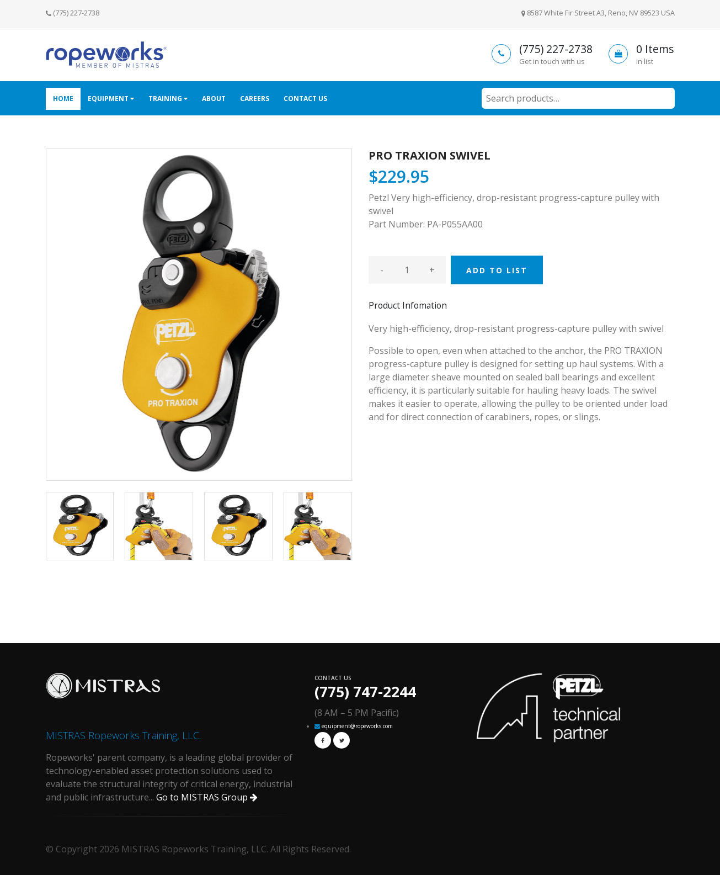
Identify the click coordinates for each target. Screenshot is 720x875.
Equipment (111, 98)
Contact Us (305, 98)
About (214, 98)
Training (168, 98)
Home (63, 98)
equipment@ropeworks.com (357, 726)
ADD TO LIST (496, 270)
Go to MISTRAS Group (207, 797)
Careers (254, 98)
